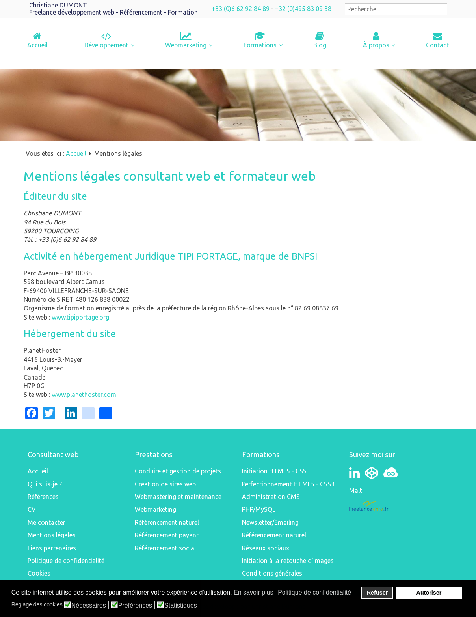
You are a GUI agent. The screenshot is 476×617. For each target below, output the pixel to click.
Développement (106, 45)
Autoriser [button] (429, 592)
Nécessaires (88, 605)
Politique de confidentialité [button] (314, 592)
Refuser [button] (377, 592)
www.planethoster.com (84, 394)
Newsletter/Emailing (270, 522)
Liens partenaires (52, 548)
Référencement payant (167, 534)
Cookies (39, 573)
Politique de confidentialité (66, 560)
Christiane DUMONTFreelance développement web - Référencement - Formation (113, 9)
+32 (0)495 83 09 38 (303, 8)
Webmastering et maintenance (178, 496)
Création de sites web (165, 484)
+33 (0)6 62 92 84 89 (241, 8)
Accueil (37, 45)
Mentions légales (52, 534)
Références (43, 496)
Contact (437, 45)
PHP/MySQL (258, 509)
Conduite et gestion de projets (178, 471)
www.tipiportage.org (80, 317)
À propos (376, 45)
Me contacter (46, 522)
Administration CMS (271, 496)
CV (32, 509)
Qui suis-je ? (45, 484)
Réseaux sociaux (265, 548)
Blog (319, 45)
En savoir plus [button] (253, 592)
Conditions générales (272, 573)
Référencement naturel (167, 522)
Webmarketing (185, 45)
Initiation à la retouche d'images (288, 560)
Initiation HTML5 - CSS (274, 471)
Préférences (135, 605)
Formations (260, 45)
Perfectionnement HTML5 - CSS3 (288, 484)
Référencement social (165, 548)
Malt (355, 490)
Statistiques (180, 605)
